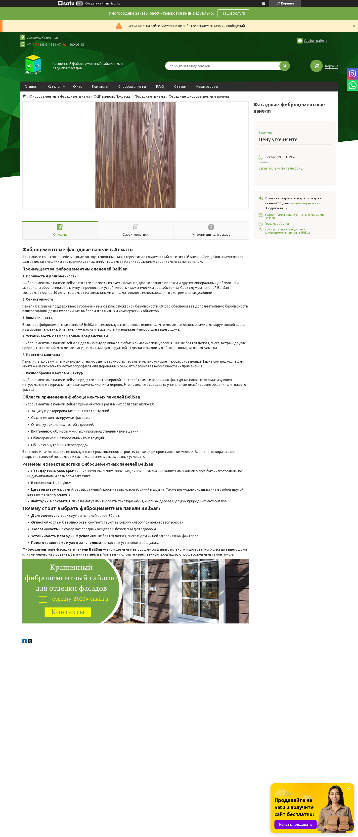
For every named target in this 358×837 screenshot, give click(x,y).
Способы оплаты (132, 86)
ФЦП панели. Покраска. (112, 96)
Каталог (54, 86)
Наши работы (207, 86)
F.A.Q (160, 86)
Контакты (100, 86)
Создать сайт (95, 3)
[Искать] (284, 66)
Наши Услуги (233, 13)
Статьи (180, 86)
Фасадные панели (150, 96)
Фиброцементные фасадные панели (59, 96)
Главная (31, 86)
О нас (77, 86)
